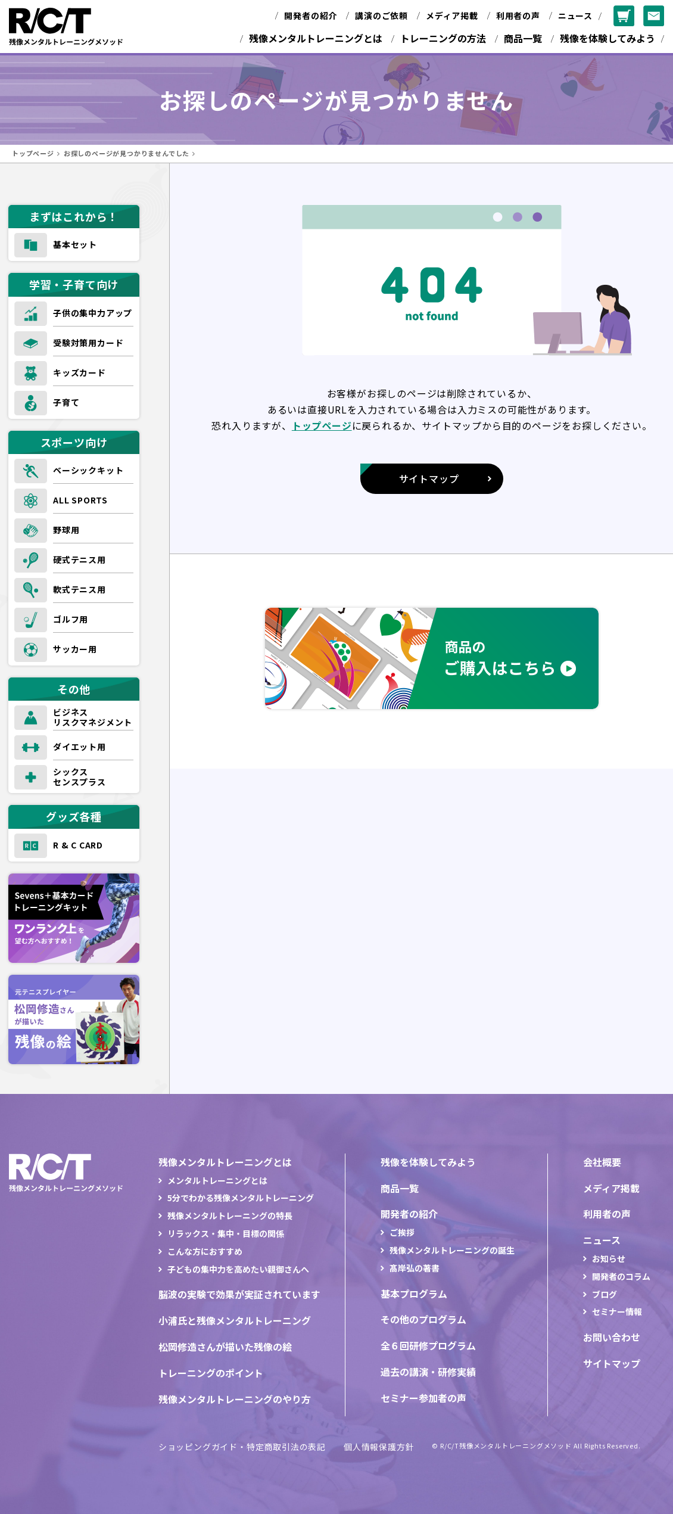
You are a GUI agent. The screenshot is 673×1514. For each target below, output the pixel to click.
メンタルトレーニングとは (217, 1180)
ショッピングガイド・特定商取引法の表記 (242, 1447)
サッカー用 (75, 649)
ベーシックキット (88, 470)
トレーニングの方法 (443, 38)
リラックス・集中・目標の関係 (225, 1233)
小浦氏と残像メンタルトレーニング (234, 1320)
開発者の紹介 (310, 15)
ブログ (604, 1294)
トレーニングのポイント (210, 1373)
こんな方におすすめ (204, 1251)
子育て (66, 402)
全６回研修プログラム (428, 1345)
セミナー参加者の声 (423, 1398)
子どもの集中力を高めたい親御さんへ (238, 1269)
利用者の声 (518, 15)
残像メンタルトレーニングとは (315, 38)
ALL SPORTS (80, 500)
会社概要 (602, 1162)
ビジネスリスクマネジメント (92, 717)
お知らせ (608, 1258)
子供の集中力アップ (92, 313)
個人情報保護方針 (379, 1447)
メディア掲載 (452, 15)
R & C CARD (78, 845)
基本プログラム (414, 1293)
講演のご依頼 (381, 15)
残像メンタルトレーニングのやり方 (234, 1399)
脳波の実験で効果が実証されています (239, 1294)
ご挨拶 (402, 1232)
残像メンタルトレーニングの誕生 (452, 1250)
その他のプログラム (423, 1319)
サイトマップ (611, 1363)
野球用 (66, 530)
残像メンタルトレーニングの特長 (229, 1215)
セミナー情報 (617, 1311)
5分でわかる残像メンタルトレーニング (240, 1198)
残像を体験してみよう (607, 38)
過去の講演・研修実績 (428, 1371)
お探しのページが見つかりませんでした (126, 153)
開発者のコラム (621, 1276)
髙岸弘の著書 (415, 1268)
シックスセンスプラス (79, 777)
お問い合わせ (611, 1337)
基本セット (75, 244)
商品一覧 (523, 38)
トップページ (33, 153)
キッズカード (79, 372)
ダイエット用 (79, 747)
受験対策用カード (88, 343)
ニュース (575, 15)
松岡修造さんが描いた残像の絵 (225, 1346)
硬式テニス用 (79, 559)
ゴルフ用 (70, 619)
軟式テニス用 (79, 589)
